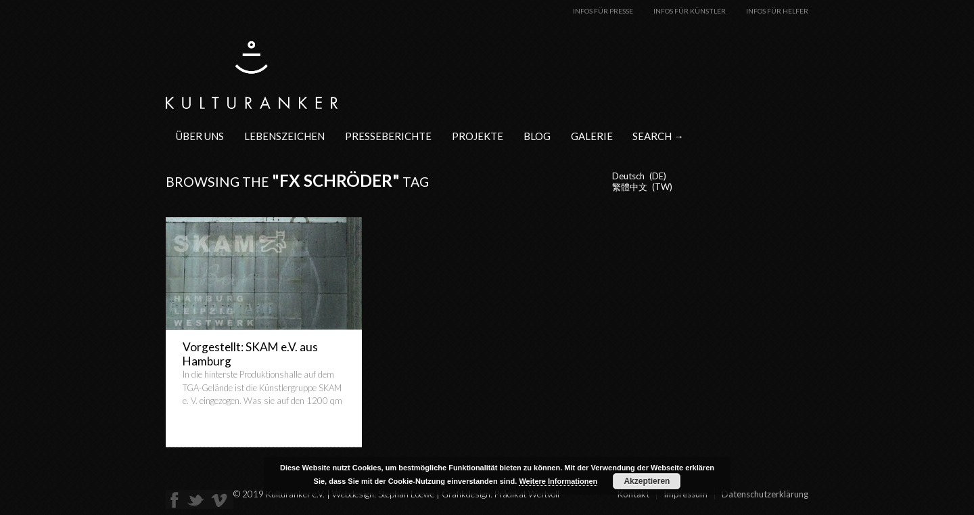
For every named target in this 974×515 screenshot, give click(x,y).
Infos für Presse (603, 11)
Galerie (592, 136)
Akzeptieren (647, 481)
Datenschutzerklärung (765, 494)
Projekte (477, 136)
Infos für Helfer (777, 11)
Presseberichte (388, 136)
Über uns (200, 136)
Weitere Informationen (558, 481)
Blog (537, 136)
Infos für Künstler (689, 11)
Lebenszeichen (284, 136)
